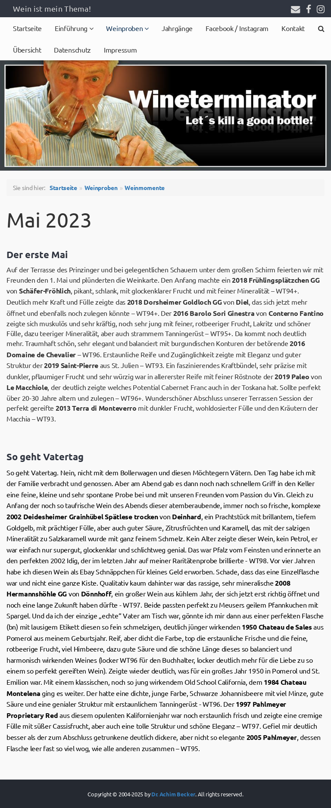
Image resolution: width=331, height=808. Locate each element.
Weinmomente (145, 187)
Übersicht (27, 49)
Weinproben (125, 28)
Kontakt (293, 28)
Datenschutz (72, 49)
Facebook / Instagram (237, 28)
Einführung (72, 28)
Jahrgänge (177, 28)
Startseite (27, 28)
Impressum (120, 49)
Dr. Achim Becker (173, 794)
